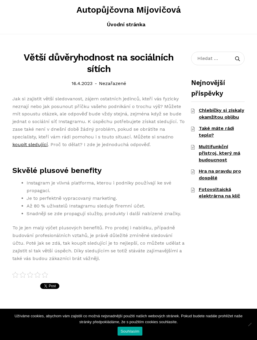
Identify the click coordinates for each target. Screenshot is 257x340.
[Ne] (250, 324)
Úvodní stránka (126, 24)
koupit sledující (30, 144)
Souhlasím (130, 331)
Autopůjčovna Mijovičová (129, 10)
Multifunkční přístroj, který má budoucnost (219, 153)
